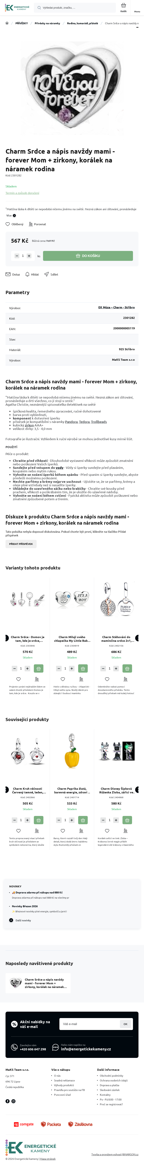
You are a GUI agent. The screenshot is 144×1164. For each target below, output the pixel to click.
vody (59, 467)
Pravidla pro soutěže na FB (69, 1089)
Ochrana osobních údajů (114, 1080)
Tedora (84, 421)
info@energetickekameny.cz (86, 1049)
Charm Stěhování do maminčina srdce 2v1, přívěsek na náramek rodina (116, 638)
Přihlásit (125, 1024)
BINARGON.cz (130, 1154)
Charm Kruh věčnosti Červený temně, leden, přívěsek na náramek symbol (27, 790)
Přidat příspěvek (21, 544)
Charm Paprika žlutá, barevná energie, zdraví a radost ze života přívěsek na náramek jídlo (72, 790)
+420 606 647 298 (33, 1049)
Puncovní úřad (62, 1094)
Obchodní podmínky (111, 1075)
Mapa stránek (48, 1158)
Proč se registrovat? (111, 1104)
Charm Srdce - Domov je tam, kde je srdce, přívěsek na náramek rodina (27, 638)
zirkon (29, 425)
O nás (57, 1075)
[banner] (17, 8)
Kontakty (105, 1094)
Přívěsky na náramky (47, 23)
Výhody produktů (64, 1085)
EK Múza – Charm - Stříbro (116, 307)
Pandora (71, 421)
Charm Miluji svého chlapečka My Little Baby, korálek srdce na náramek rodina (72, 638)
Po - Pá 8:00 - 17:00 (111, 1099)
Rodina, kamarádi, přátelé (82, 23)
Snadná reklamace (64, 1080)
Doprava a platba (109, 1085)
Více (9, 215)
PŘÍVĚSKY (21, 23)
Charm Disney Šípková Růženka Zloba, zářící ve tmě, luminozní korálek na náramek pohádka (116, 790)
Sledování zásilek (110, 1089)
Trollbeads (99, 421)
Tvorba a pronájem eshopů (106, 1154)
